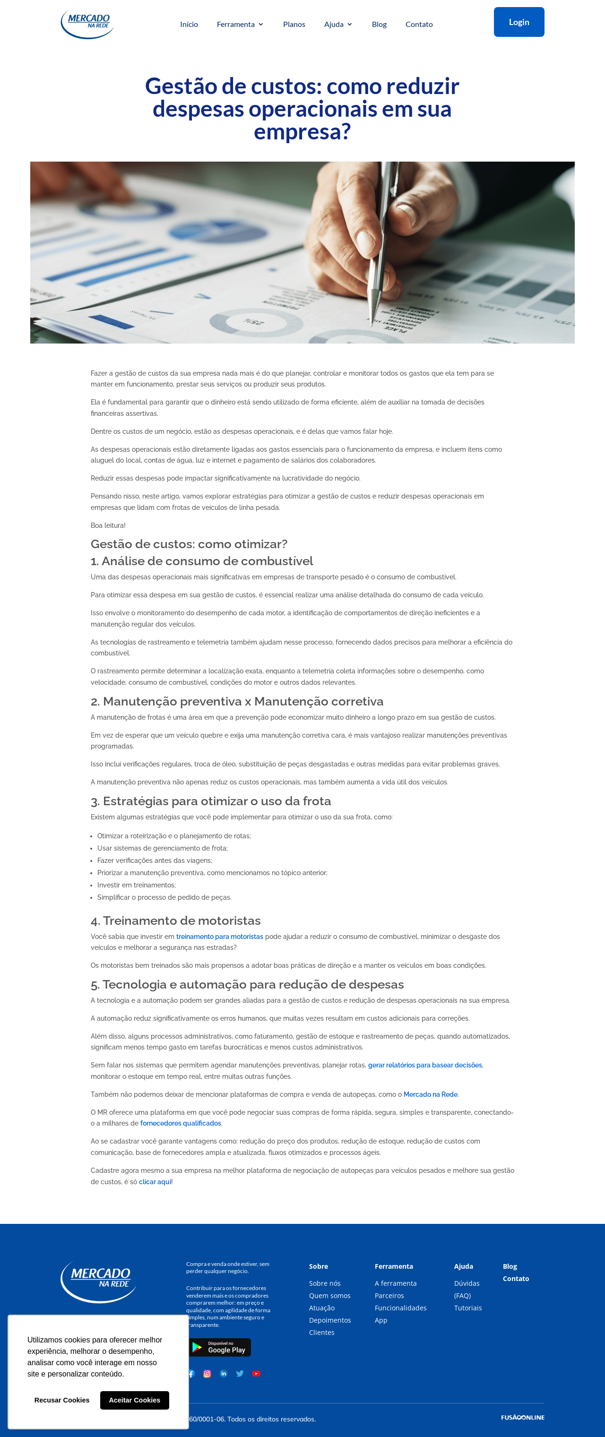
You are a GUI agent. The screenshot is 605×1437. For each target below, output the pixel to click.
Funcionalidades (401, 1307)
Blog (379, 24)
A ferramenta (396, 1283)
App (381, 1320)
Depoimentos (330, 1320)
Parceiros (389, 1295)
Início (189, 24)
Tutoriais (468, 1307)
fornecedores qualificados (180, 1123)
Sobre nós (325, 1283)
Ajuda (334, 24)
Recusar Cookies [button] (62, 1400)
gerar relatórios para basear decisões (425, 1065)
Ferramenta (236, 24)
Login (519, 22)
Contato (419, 24)
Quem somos (330, 1295)
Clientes (322, 1332)
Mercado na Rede (431, 1094)
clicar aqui (155, 1182)
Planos (294, 24)
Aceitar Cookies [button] (134, 1400)
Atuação (322, 1307)
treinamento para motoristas (219, 936)
